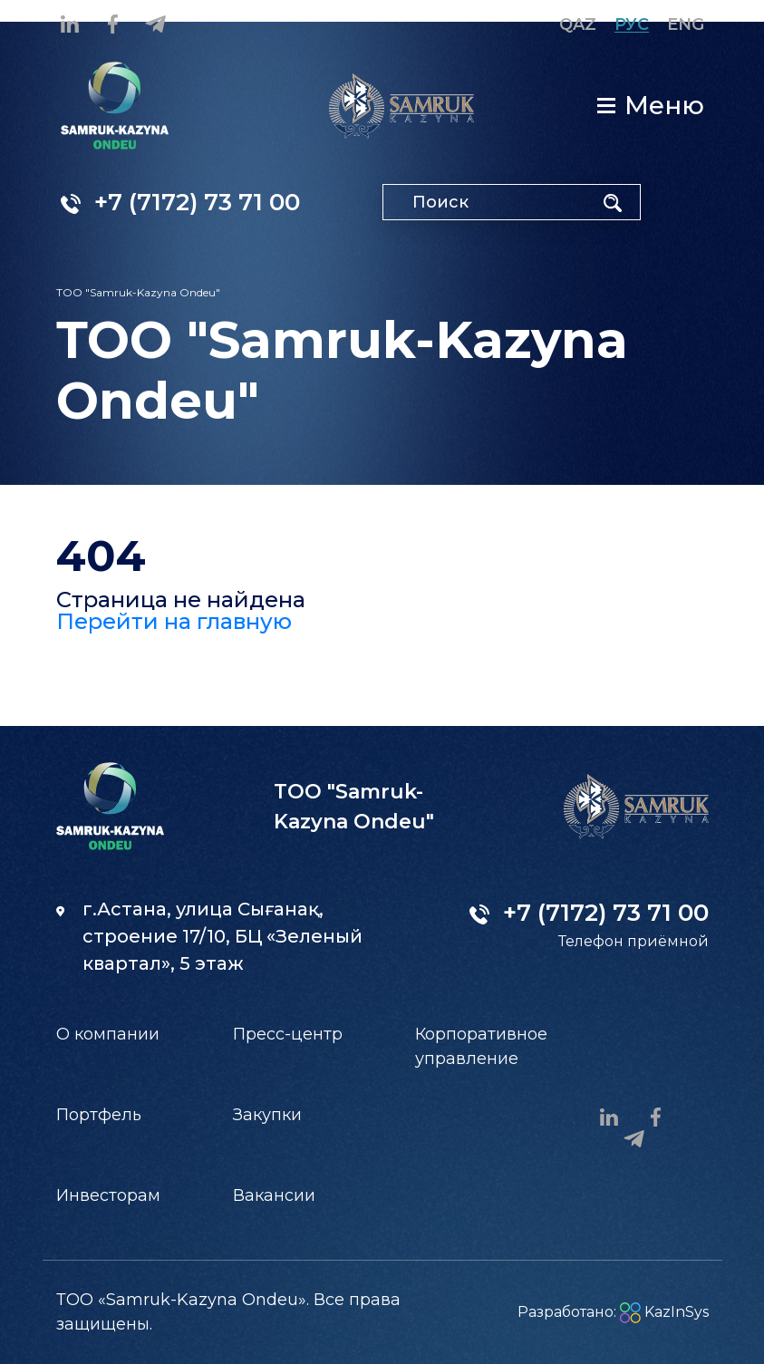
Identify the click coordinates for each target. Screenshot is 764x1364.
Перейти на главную (174, 621)
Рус (631, 24)
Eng (685, 24)
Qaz (577, 24)
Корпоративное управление (481, 1046)
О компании (108, 1034)
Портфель (98, 1115)
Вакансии (274, 1195)
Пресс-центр (288, 1034)
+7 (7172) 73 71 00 (180, 202)
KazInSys (664, 1311)
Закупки (267, 1115)
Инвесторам (108, 1195)
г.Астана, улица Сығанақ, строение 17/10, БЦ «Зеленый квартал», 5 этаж (209, 936)
